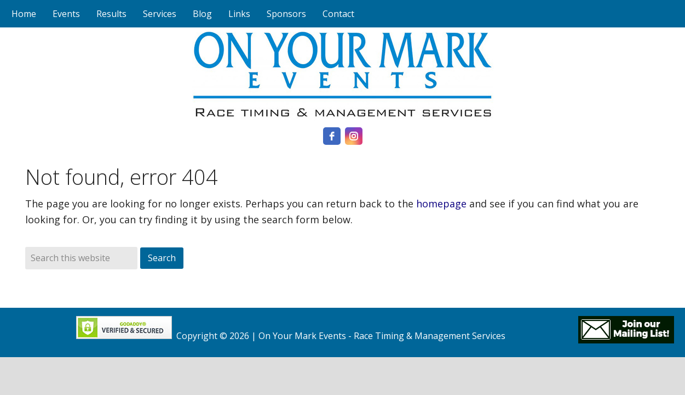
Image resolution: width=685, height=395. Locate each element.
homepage (441, 203)
